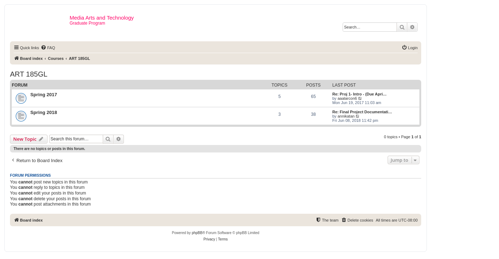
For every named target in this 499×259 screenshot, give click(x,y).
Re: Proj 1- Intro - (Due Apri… (359, 94)
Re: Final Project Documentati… (362, 112)
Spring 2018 (43, 112)
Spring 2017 (43, 94)
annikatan (346, 116)
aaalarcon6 (347, 98)
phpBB (197, 233)
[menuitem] (48, 47)
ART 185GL (28, 74)
